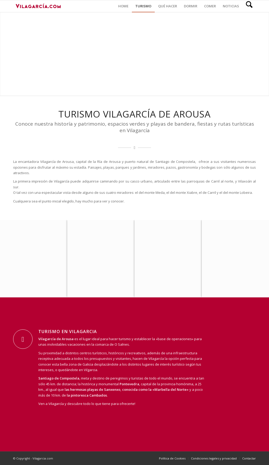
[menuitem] (123, 6)
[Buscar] (249, 6)
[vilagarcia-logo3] (38, 6)
